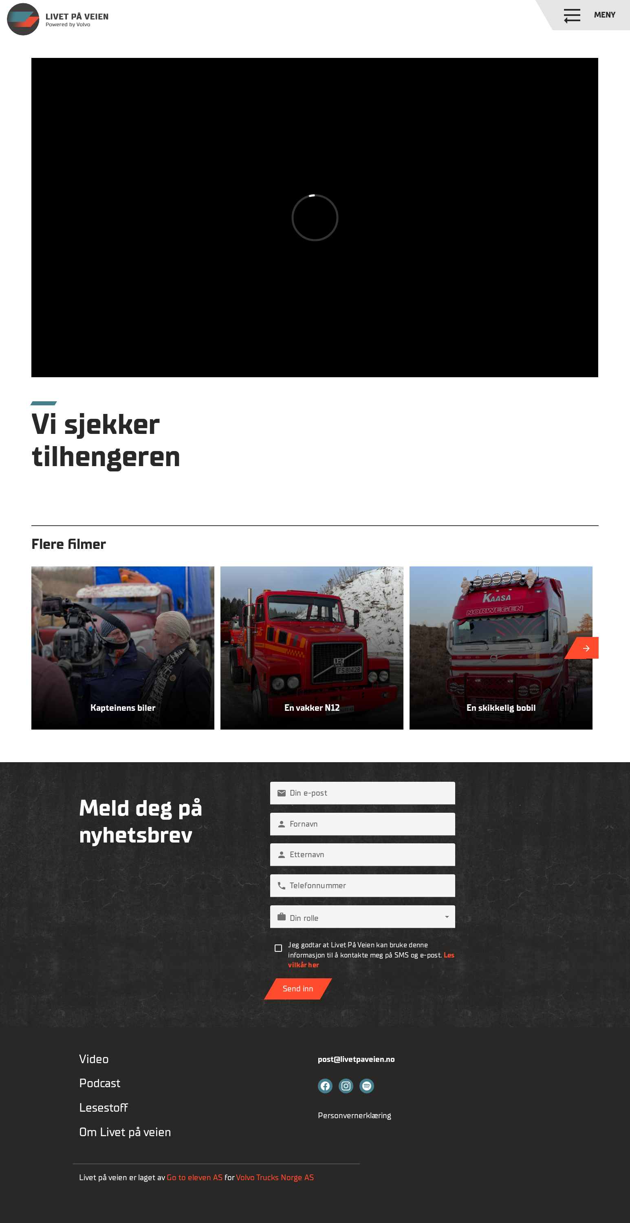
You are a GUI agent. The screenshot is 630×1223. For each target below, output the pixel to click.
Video (94, 1059)
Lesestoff (103, 1108)
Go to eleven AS (194, 1177)
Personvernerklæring (354, 1115)
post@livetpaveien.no (356, 1059)
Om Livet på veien (125, 1132)
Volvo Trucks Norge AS (276, 1177)
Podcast (100, 1083)
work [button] (281, 917)
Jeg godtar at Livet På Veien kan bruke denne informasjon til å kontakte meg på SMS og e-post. (371, 955)
